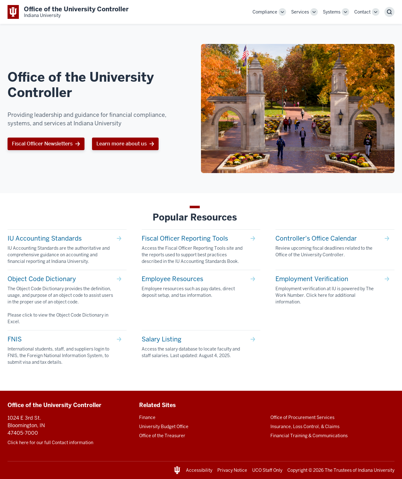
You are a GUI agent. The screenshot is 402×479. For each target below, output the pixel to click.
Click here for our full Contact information (50, 442)
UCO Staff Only (267, 470)
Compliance (265, 12)
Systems (331, 12)
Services (300, 12)
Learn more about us (121, 143)
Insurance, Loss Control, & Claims (305, 426)
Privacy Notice (232, 470)
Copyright (297, 470)
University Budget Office (163, 426)
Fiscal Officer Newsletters (42, 143)
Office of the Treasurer (162, 435)
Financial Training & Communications (309, 435)
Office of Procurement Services (302, 417)
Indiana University (376, 470)
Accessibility (199, 470)
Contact (362, 12)
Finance (147, 417)
